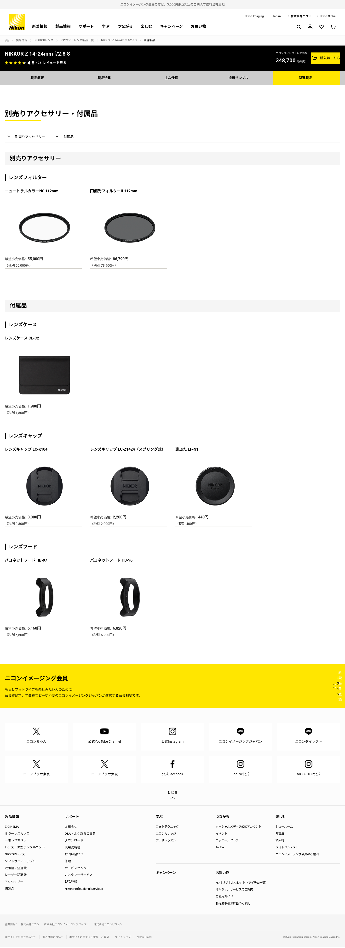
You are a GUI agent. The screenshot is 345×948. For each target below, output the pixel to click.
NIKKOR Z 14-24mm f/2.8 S (119, 40)
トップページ (7, 40)
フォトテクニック (167, 827)
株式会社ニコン (301, 16)
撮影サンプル (239, 77)
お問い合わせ (74, 855)
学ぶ (105, 26)
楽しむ (146, 26)
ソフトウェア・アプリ (20, 862)
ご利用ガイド (224, 897)
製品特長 (105, 77)
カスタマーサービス (79, 876)
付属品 (76, 137)
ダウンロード (74, 841)
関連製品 (306, 77)
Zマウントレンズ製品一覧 (77, 40)
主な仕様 (172, 77)
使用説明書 (72, 848)
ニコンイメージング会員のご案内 (297, 855)
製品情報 (63, 26)
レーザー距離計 (16, 876)
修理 (68, 862)
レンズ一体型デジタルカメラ (25, 848)
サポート (86, 26)
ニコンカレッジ (166, 834)
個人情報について (52, 938)
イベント (221, 834)
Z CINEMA (12, 827)
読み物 (280, 841)
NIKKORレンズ (43, 40)
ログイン (252, 687)
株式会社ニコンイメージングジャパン (66, 925)
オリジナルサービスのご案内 (234, 890)
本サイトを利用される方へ (20, 938)
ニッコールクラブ (227, 841)
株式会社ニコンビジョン (108, 925)
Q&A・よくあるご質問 (80, 834)
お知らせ (71, 827)
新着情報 (39, 26)
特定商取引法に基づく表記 (233, 904)
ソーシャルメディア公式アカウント (238, 827)
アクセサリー (14, 883)
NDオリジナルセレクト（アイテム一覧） (242, 883)
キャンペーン (171, 26)
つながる (125, 26)
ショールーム (284, 827)
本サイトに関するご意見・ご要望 (89, 938)
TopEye (220, 848)
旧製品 (9, 889)
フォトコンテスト (287, 848)
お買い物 (198, 26)
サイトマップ (123, 938)
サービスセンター (77, 869)
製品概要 (38, 77)
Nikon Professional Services (84, 889)
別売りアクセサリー (32, 137)
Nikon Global (328, 16)
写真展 (280, 834)
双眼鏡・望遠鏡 (16, 869)
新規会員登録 (311, 687)
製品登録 (71, 883)
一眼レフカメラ (16, 841)
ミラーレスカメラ (17, 834)
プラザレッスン (166, 841)
